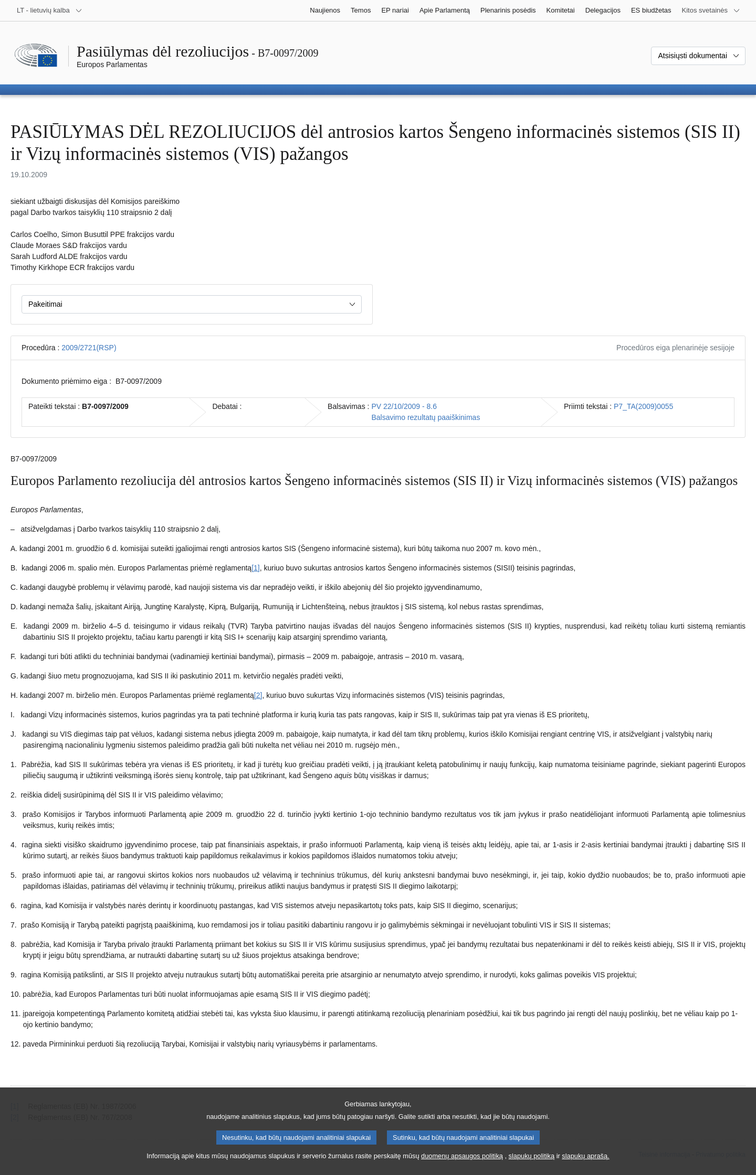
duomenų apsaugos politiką (462, 1168)
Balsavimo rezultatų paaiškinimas (425, 417)
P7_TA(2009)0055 (643, 406)
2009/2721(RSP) (88, 347)
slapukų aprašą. (585, 1168)
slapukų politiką (532, 1168)
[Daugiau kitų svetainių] (711, 10)
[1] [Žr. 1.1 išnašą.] (255, 568)
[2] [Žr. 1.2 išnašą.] (258, 695)
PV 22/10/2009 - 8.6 (404, 406)
